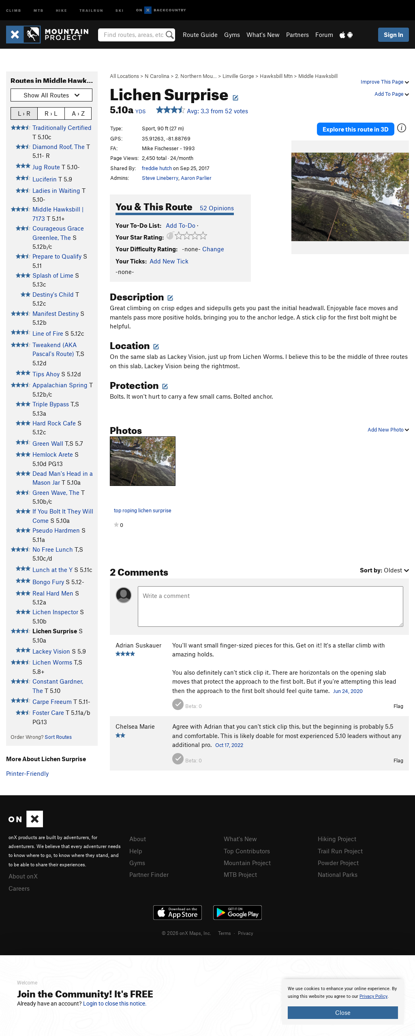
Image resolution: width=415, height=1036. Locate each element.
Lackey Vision (51, 651)
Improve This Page (385, 81)
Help (135, 851)
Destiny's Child (53, 294)
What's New (263, 34)
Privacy (245, 933)
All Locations (124, 76)
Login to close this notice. (115, 1003)
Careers (19, 888)
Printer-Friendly (27, 773)
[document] (343, 1002)
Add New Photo (388, 429)
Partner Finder (149, 874)
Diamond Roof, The (58, 146)
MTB (39, 10)
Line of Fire (47, 333)
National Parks (337, 874)
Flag (398, 706)
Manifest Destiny (55, 313)
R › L (51, 113)
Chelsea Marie (135, 726)
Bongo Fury (48, 581)
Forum (324, 34)
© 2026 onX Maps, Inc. (186, 933)
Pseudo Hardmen (56, 530)
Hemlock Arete (52, 454)
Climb (13, 10)
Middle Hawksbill (318, 76)
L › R (24, 113)
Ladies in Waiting (56, 190)
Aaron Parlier (196, 178)
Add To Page (391, 94)
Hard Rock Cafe (54, 423)
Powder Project (338, 862)
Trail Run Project (340, 851)
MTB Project (240, 874)
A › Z (78, 113)
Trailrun (91, 10)
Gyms (232, 34)
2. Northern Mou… (196, 76)
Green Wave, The (55, 492)
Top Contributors (247, 851)
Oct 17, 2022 (229, 745)
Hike (61, 10)
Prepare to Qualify (56, 256)
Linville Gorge (238, 76)
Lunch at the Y (52, 569)
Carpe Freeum (52, 701)
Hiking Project (337, 838)
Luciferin (44, 179)
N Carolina (157, 76)
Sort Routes (58, 737)
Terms (224, 933)
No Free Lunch (52, 549)
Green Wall (47, 443)
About (137, 838)
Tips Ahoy (46, 374)
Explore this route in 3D (356, 129)
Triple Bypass (50, 404)
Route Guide (200, 34)
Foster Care (48, 712)
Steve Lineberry (160, 178)
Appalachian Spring (60, 384)
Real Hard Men (52, 593)
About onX (23, 876)
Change (213, 249)
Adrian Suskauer (138, 645)
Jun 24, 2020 (348, 691)
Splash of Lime (52, 275)
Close (343, 1012)
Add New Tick (169, 261)
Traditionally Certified (62, 127)
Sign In (393, 34)
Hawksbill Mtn (276, 76)
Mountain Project (247, 862)
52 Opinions (217, 208)
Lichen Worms (52, 662)
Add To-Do (180, 225)
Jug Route (46, 167)
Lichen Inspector (55, 611)
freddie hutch (157, 168)
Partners (297, 34)
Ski (120, 10)
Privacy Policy (373, 996)
